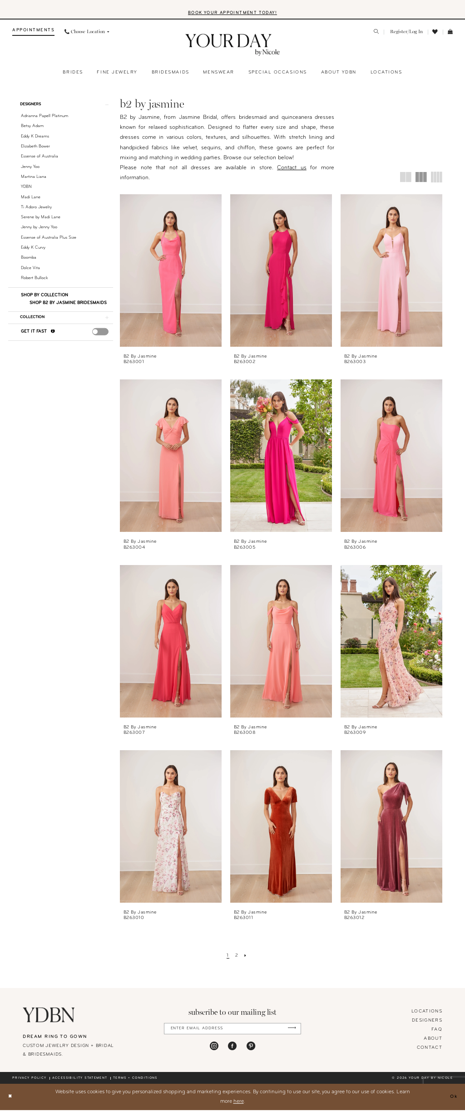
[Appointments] (33, 33)
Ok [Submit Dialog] (453, 1098)
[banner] (232, 46)
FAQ (436, 1030)
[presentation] (100, 335)
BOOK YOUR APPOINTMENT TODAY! (232, 13)
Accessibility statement (80, 1079)
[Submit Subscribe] (290, 1030)
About (433, 1039)
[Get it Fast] (53, 335)
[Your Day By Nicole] (49, 1016)
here (238, 1102)
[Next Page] (246, 957)
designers (427, 1021)
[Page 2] (237, 957)
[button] (406, 33)
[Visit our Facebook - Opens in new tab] (232, 1048)
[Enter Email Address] (233, 1030)
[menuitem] (33, 33)
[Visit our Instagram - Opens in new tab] (214, 1048)
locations (426, 1012)
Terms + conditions (135, 1079)
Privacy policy (29, 1079)
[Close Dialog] (10, 1098)
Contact (429, 1049)
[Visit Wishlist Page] (435, 33)
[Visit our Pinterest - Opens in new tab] (251, 1048)
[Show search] (376, 33)
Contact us (292, 169)
